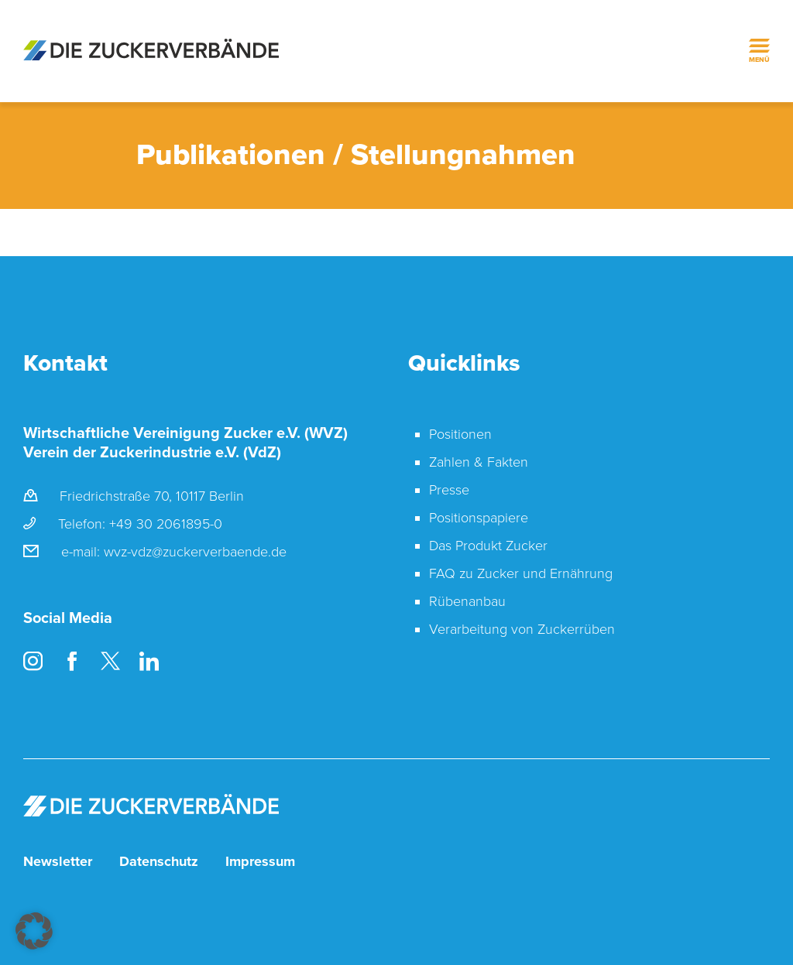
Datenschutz (158, 861)
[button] (34, 931)
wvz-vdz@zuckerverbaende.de (195, 551)
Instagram (33, 661)
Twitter (110, 661)
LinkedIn (149, 661)
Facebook (71, 661)
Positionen (460, 434)
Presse (449, 489)
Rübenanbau (467, 601)
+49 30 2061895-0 (165, 523)
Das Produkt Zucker (488, 545)
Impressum (260, 861)
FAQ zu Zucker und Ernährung (521, 573)
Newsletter (57, 861)
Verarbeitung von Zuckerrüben (522, 629)
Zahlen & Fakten (478, 462)
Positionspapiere (478, 517)
